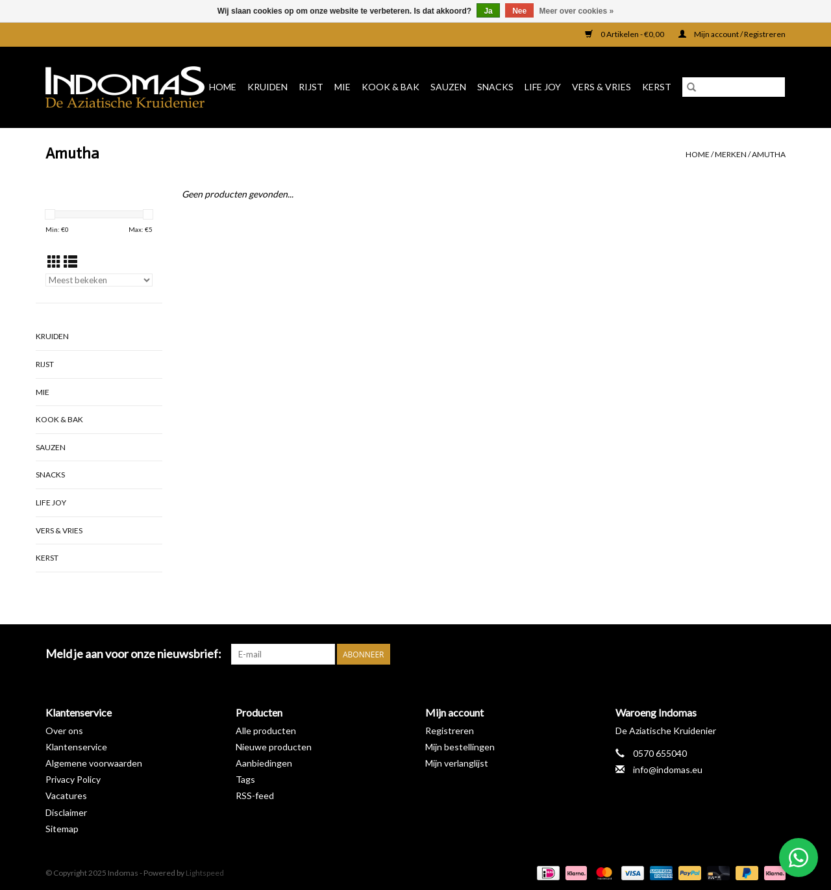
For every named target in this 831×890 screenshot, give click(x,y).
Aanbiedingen (264, 763)
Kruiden (267, 86)
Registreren (449, 730)
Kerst (656, 86)
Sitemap (62, 828)
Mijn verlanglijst (456, 763)
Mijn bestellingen (460, 746)
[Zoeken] (734, 87)
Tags (245, 779)
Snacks (495, 86)
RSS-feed (255, 795)
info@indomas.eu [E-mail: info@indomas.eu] (667, 769)
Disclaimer (66, 812)
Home (222, 86)
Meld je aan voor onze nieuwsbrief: (133, 654)
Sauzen (448, 86)
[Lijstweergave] (70, 261)
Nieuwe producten (274, 746)
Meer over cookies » (577, 11)
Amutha (769, 154)
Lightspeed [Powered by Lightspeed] (205, 873)
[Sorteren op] (99, 279)
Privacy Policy (73, 779)
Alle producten (266, 730)
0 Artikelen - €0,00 (625, 34)
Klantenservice (76, 746)
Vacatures (66, 795)
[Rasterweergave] (54, 261)
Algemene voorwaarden (93, 763)
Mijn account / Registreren (732, 34)
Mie (342, 86)
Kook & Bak (390, 86)
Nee (519, 11)
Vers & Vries (601, 86)
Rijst (311, 86)
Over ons (64, 730)
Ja (488, 11)
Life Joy (543, 86)
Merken (731, 154)
